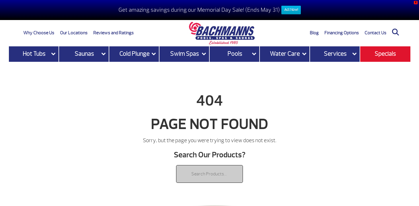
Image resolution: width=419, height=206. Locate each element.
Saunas (84, 54)
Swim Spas (184, 54)
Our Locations (73, 33)
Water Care (285, 54)
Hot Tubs (34, 54)
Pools (234, 54)
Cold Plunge (134, 54)
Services (335, 54)
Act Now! (291, 9)
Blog (314, 33)
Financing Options (341, 33)
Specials (385, 54)
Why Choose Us (38, 33)
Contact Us (375, 33)
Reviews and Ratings (113, 33)
